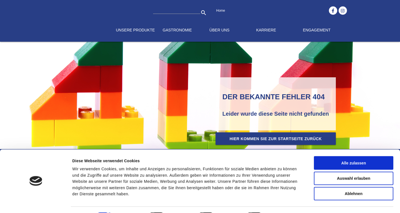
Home (220, 10)
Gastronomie (177, 30)
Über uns (219, 30)
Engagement (317, 30)
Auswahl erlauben (353, 163)
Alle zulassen (353, 148)
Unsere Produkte (135, 30)
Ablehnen (353, 179)
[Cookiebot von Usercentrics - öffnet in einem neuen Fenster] (36, 202)
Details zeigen (285, 202)
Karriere (266, 30)
